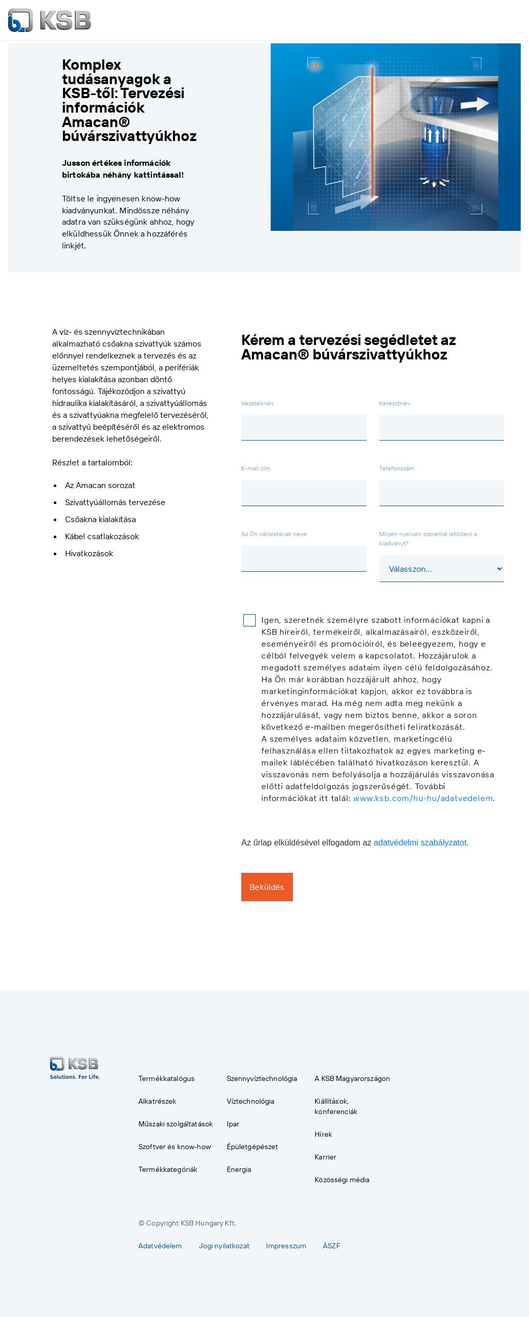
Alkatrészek (157, 1100)
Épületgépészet (252, 1146)
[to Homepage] (49, 20)
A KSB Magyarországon (352, 1078)
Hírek (323, 1133)
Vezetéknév (257, 403)
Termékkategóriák (167, 1168)
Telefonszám (396, 468)
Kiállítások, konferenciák (336, 1106)
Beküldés (267, 887)
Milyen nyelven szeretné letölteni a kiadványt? (428, 538)
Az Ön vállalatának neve (274, 533)
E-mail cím (255, 468)
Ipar (233, 1123)
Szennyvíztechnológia (262, 1078)
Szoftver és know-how (174, 1146)
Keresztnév (394, 403)
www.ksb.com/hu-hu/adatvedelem (423, 798)
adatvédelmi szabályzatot (420, 842)
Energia (239, 1168)
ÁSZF (331, 1245)
